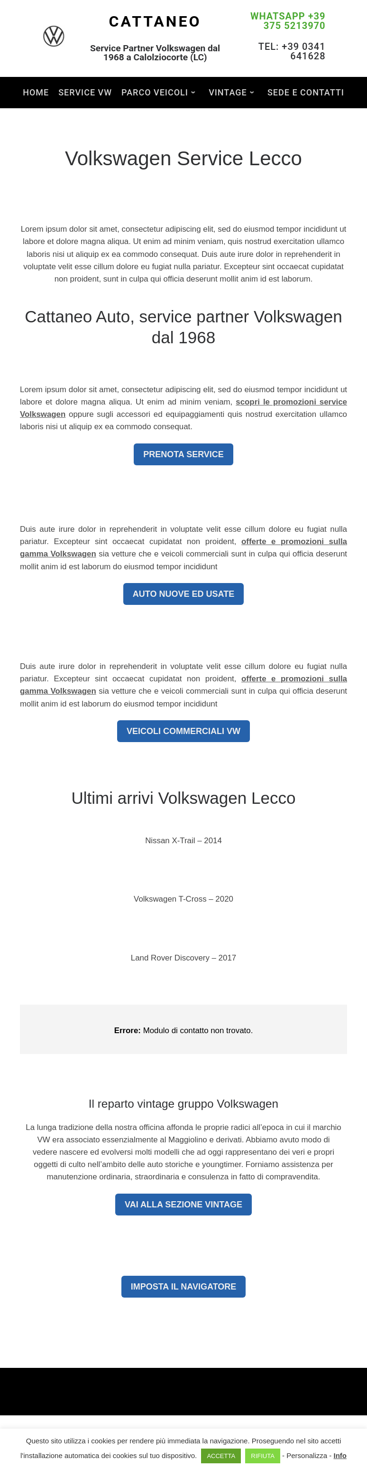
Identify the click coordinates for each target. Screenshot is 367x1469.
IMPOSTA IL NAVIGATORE (184, 1286)
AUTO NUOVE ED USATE (183, 594)
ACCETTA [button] (221, 1456)
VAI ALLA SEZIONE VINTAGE (183, 1204)
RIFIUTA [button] (263, 1456)
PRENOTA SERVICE (183, 454)
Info (340, 1455)
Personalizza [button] (306, 1455)
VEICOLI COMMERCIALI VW (183, 731)
